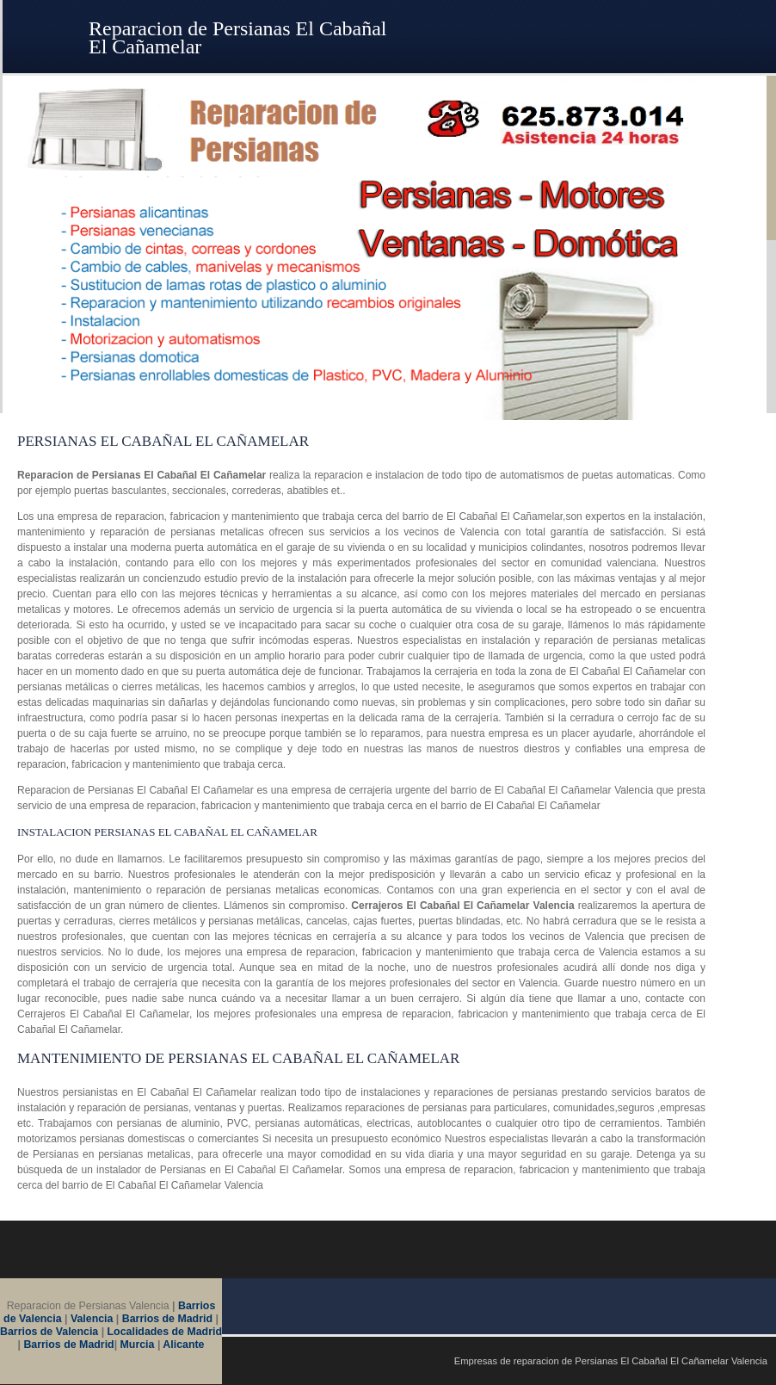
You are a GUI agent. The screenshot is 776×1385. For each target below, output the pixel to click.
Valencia (92, 1319)
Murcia (137, 1345)
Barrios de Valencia (49, 1332)
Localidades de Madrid (165, 1332)
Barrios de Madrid (167, 1319)
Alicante (183, 1345)
